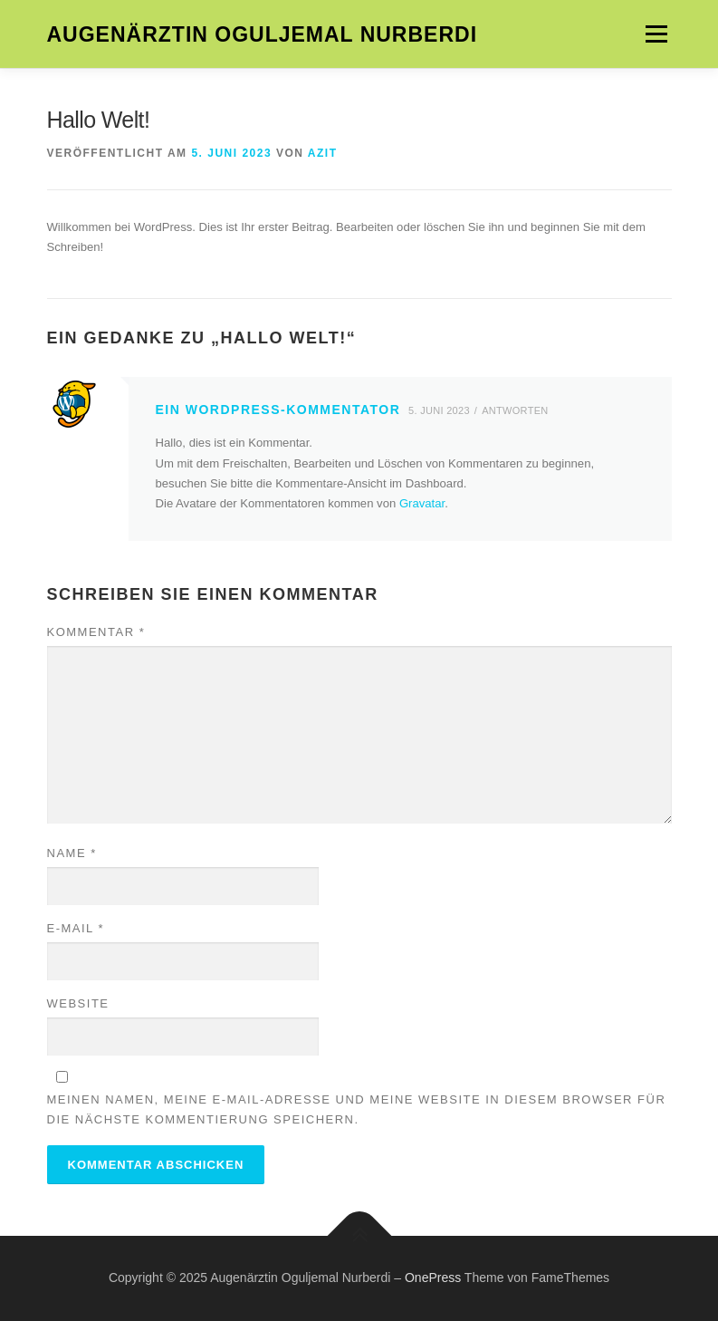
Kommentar (96, 632)
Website (78, 1003)
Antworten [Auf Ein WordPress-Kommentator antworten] (515, 410)
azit (323, 153)
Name (72, 853)
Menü (655, 34)
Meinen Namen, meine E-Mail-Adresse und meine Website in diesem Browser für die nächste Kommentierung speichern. (356, 1109)
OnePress (433, 1277)
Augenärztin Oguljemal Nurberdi (262, 35)
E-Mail (76, 928)
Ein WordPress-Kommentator (278, 409)
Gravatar (422, 503)
